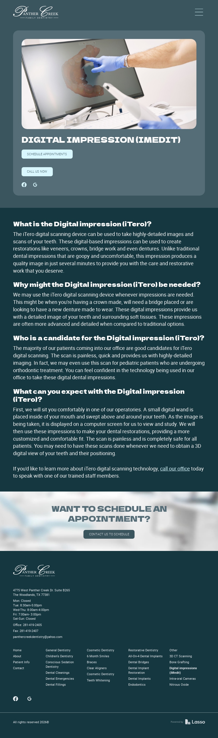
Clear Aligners (97, 668)
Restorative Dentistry (143, 650)
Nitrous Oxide (179, 685)
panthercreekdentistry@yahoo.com (37, 637)
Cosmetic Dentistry (100, 650)
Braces (92, 662)
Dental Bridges (138, 662)
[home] (35, 12)
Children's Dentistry (59, 656)
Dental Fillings (56, 685)
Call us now (37, 171)
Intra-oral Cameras (182, 679)
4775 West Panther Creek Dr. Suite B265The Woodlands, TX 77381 (41, 592)
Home (17, 650)
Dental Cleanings (58, 673)
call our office (175, 468)
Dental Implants (139, 679)
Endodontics (137, 685)
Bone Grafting (179, 662)
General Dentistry (58, 650)
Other (173, 650)
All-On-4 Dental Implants (145, 656)
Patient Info (21, 662)
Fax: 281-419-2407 (25, 631)
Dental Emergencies (60, 679)
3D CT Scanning (180, 656)
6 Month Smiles (98, 656)
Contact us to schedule (109, 534)
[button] (199, 12)
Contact (18, 668)
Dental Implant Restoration (138, 670)
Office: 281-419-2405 (27, 625)
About (17, 656)
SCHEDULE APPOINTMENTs (47, 154)
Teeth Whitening (98, 680)
